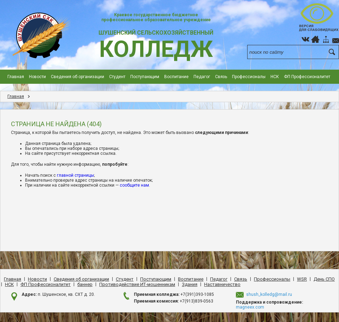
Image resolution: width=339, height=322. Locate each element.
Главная (15, 76)
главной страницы (75, 175)
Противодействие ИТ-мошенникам (137, 284)
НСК (274, 76)
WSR (302, 279)
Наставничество (222, 284)
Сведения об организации (77, 76)
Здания (189, 284)
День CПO (324, 279)
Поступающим (144, 76)
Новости (37, 76)
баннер (85, 284)
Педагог (202, 76)
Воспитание (176, 76)
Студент (117, 76)
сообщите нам (134, 185)
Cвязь (221, 76)
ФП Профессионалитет (307, 76)
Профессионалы (249, 76)
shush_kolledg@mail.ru (269, 294)
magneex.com (250, 307)
